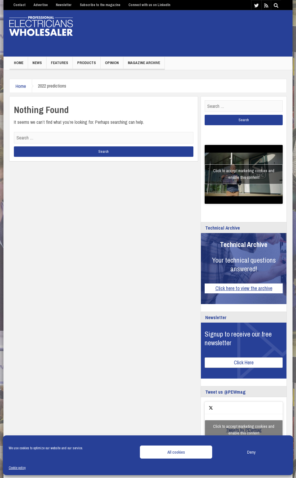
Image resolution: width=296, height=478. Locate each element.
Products (86, 62)
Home (18, 62)
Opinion (112, 62)
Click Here (244, 362)
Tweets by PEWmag (244, 430)
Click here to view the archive (243, 288)
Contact (19, 5)
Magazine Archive (144, 62)
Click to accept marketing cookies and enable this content (243, 174)
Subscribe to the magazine (100, 5)
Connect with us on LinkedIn (149, 5)
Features (59, 62)
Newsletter (64, 5)
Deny (251, 452)
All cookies (176, 452)
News (37, 62)
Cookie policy (17, 468)
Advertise (41, 5)
